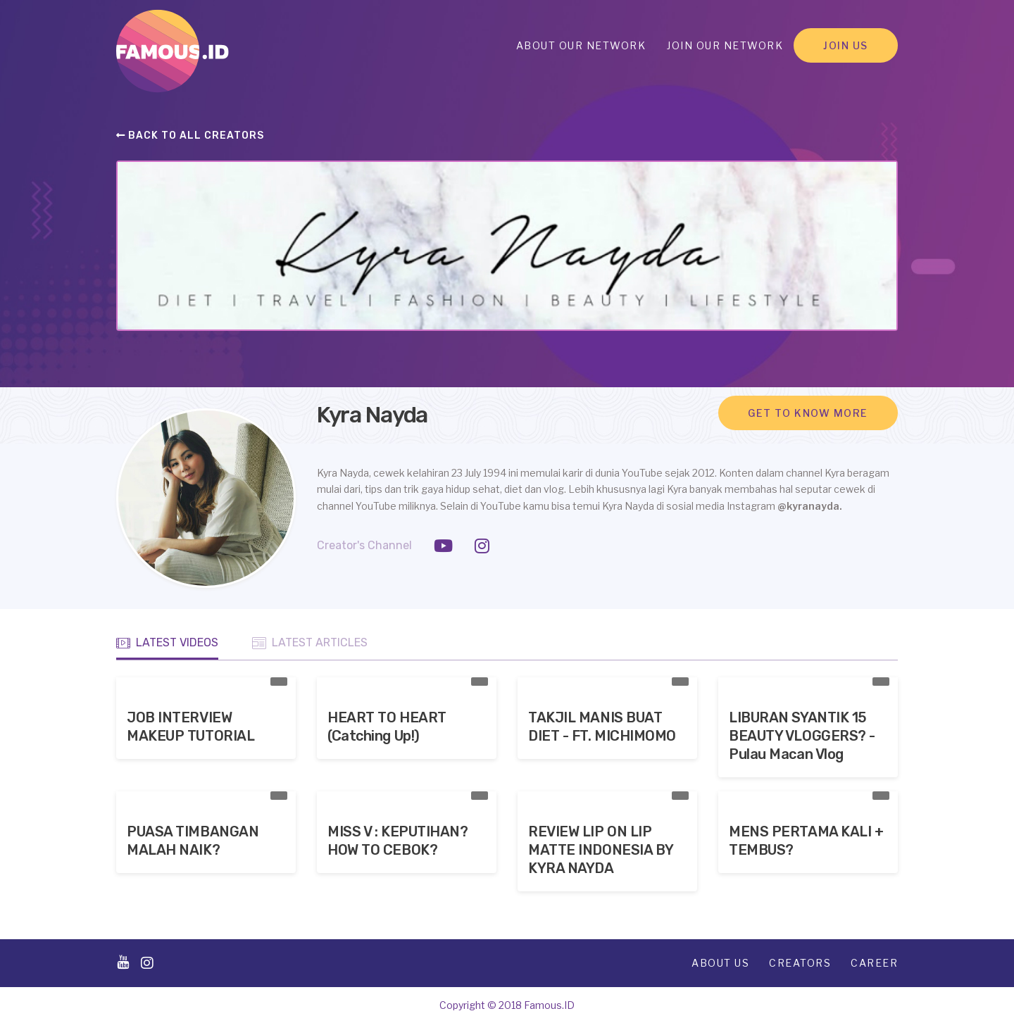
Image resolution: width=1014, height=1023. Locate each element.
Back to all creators (190, 136)
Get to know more (808, 413)
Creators (800, 963)
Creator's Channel (364, 545)
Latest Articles (310, 643)
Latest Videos (167, 643)
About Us (720, 963)
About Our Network (581, 45)
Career (874, 963)
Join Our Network (725, 45)
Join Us (845, 45)
